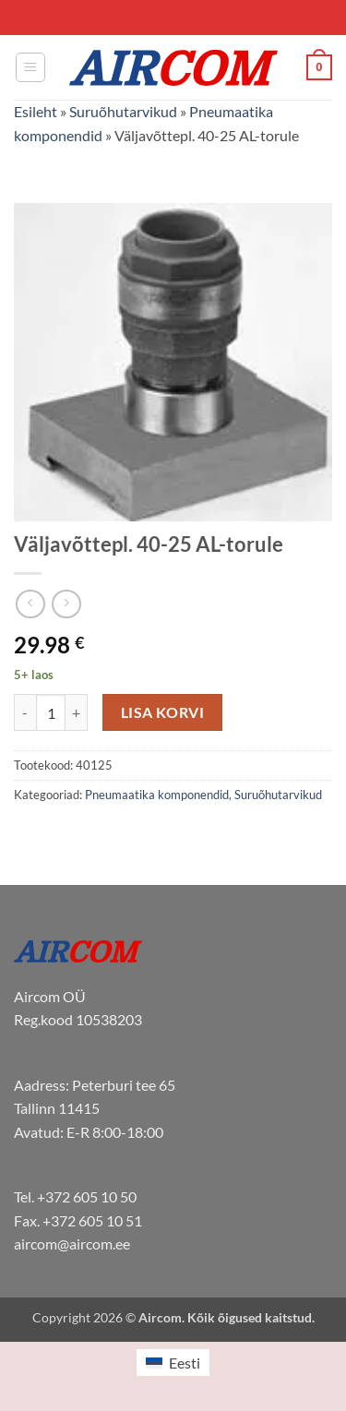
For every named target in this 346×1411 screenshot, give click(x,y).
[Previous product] (66, 604)
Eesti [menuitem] (184, 1362)
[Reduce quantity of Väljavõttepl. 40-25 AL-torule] (25, 712)
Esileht (35, 111)
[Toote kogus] (51, 712)
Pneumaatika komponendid (157, 794)
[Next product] (30, 604)
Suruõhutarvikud (123, 111)
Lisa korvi (163, 712)
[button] (30, 67)
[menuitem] (173, 1362)
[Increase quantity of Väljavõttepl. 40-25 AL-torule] (77, 712)
